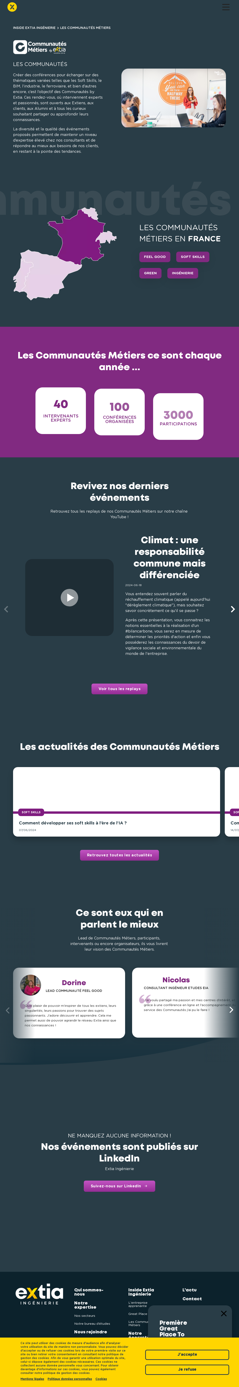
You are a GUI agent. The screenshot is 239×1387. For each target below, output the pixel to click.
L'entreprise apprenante (138, 1301)
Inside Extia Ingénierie (95, 8)
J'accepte (187, 1354)
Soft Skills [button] (193, 257)
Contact (156, 8)
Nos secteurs (84, 1313)
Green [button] (150, 273)
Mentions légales (32, 1379)
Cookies (101, 1379)
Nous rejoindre (74, 8)
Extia (188, 1305)
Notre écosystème (119, 8)
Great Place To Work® (145, 1311)
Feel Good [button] (155, 257)
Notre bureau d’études (92, 1321)
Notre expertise (53, 8)
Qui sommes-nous (33, 8)
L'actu (139, 8)
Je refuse (187, 1369)
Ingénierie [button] (182, 273)
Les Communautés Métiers (143, 1320)
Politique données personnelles (70, 1379)
